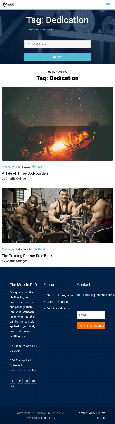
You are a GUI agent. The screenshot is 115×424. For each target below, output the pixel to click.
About (50, 295)
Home (51, 71)
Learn (49, 301)
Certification (54, 308)
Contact (66, 308)
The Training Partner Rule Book (27, 256)
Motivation (9, 166)
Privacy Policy (86, 413)
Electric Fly (48, 418)
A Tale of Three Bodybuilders (25, 173)
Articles (62, 71)
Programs (67, 295)
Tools (64, 301)
